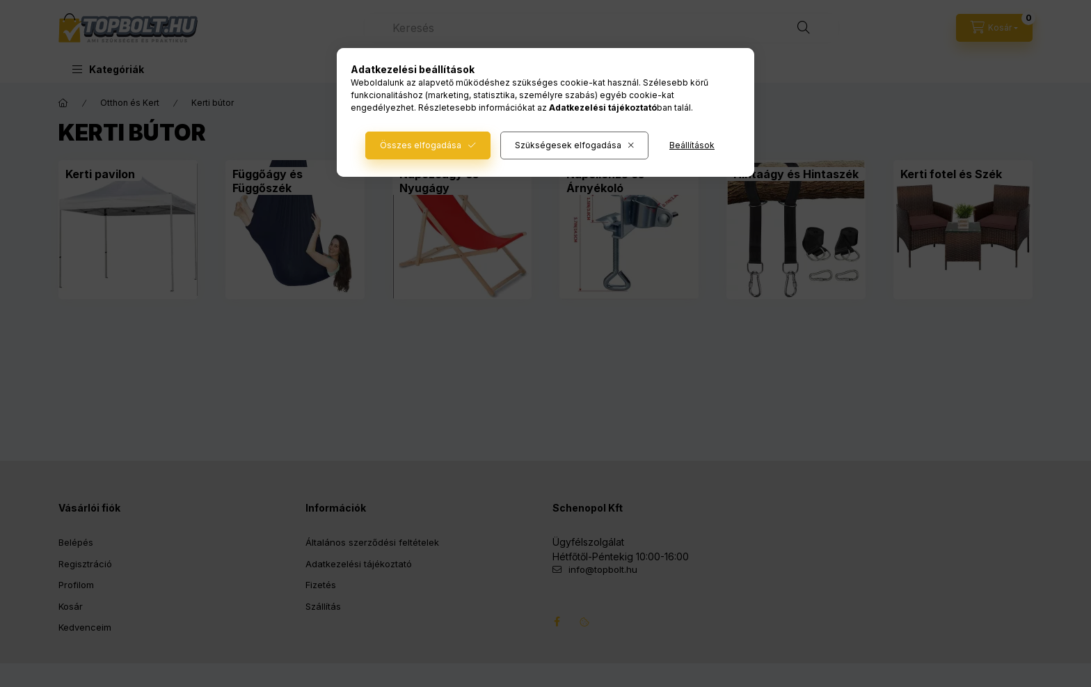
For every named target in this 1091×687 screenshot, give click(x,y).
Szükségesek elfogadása (568, 145)
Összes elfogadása (420, 145)
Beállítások (692, 145)
